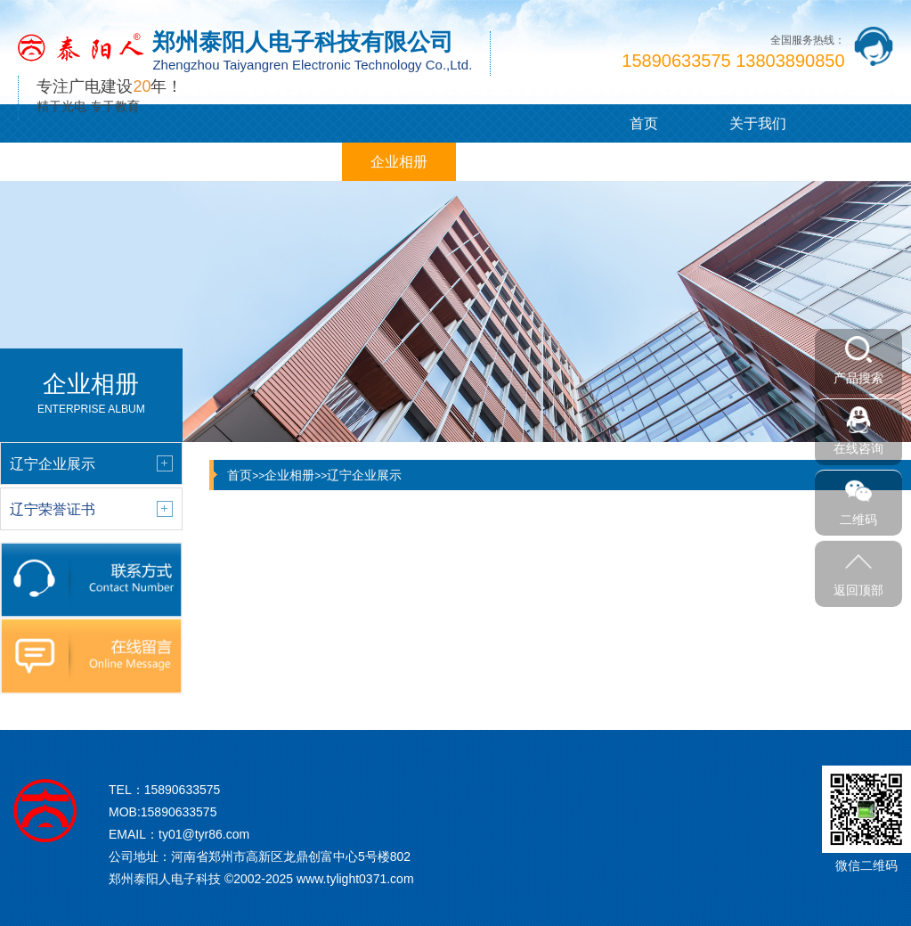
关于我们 (757, 123)
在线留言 (512, 161)
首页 (644, 123)
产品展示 (56, 161)
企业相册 (398, 161)
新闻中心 (170, 161)
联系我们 (626, 161)
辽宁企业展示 (364, 475)
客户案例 (284, 161)
